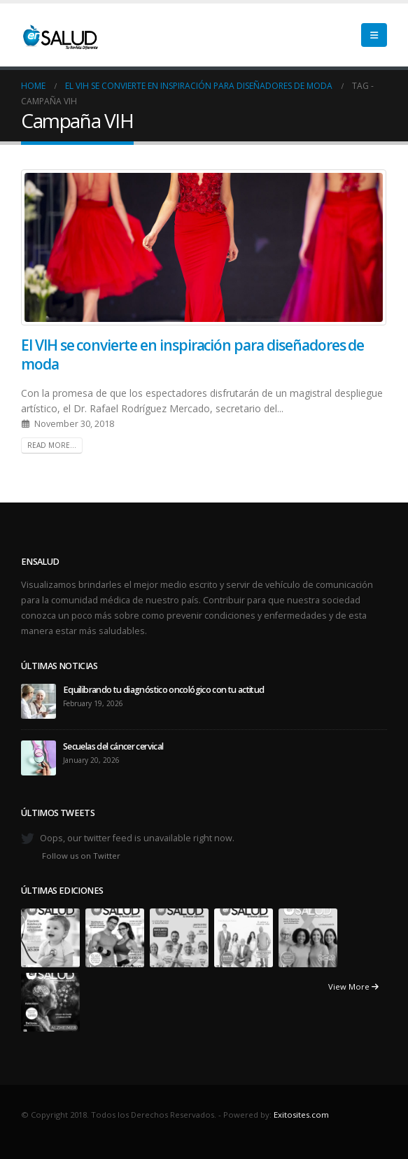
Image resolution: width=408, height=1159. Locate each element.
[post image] (204, 247)
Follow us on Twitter (81, 855)
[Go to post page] (38, 700)
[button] (374, 35)
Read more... (51, 445)
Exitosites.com (301, 1114)
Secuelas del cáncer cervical (113, 746)
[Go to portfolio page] (50, 937)
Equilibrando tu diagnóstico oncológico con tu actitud (164, 690)
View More (353, 986)
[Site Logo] (59, 35)
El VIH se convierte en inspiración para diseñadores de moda (192, 354)
